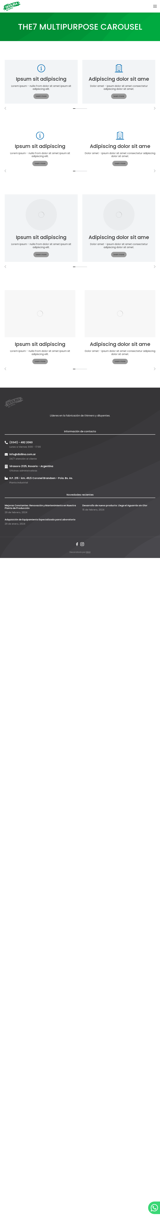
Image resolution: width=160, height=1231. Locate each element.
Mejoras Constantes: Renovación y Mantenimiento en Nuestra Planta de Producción (40, 507)
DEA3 (88, 552)
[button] (74, 108)
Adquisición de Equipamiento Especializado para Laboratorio (40, 519)
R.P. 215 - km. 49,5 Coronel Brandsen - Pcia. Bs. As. (41, 478)
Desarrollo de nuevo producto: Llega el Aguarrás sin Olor (114, 505)
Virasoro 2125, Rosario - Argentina (31, 466)
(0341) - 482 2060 (21, 442)
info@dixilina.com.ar (22, 454)
